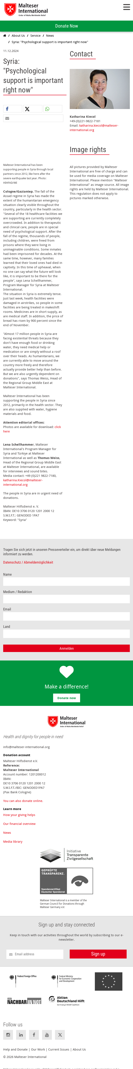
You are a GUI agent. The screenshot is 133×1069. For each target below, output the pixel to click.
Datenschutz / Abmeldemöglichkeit (28, 557)
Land (6, 621)
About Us (79, 1044)
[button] (12, 109)
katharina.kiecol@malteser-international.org (94, 127)
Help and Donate (15, 1044)
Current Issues (58, 1044)
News (7, 827)
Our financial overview (19, 818)
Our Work (38, 1044)
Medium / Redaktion (17, 587)
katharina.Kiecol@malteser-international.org (23, 477)
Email (7, 604)
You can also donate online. (23, 795)
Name (7, 569)
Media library (12, 836)
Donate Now (66, 26)
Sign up (98, 949)
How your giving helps (19, 809)
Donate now (66, 693)
